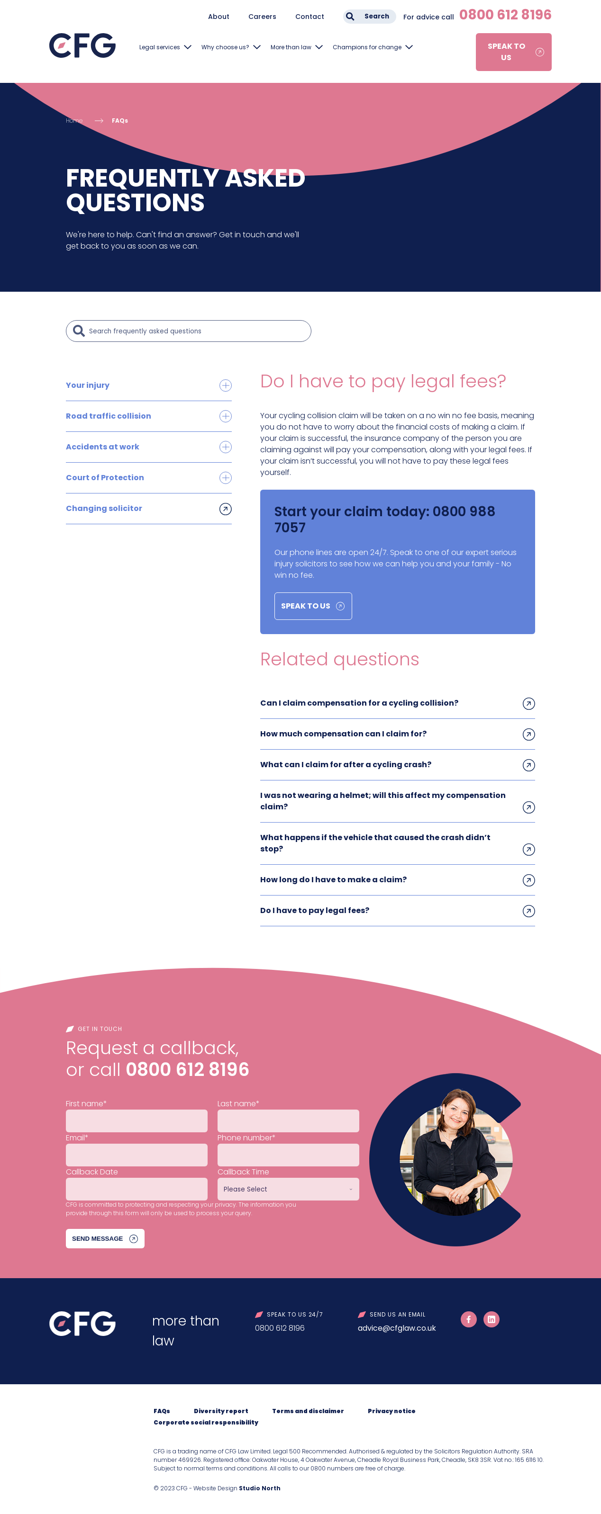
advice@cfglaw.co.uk (397, 1328)
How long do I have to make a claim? (333, 879)
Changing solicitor (104, 508)
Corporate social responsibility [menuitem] (206, 1422)
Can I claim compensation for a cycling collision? (359, 703)
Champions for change (367, 47)
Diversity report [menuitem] (221, 1411)
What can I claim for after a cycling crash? (345, 764)
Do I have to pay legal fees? (314, 910)
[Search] (197, 331)
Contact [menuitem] (309, 16)
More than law (291, 47)
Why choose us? (225, 47)
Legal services (159, 47)
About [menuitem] (218, 16)
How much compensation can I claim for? (343, 733)
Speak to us (506, 52)
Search (376, 16)
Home (74, 120)
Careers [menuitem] (262, 16)
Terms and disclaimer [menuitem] (308, 1411)
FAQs (120, 120)
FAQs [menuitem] (162, 1411)
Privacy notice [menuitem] (392, 1411)
